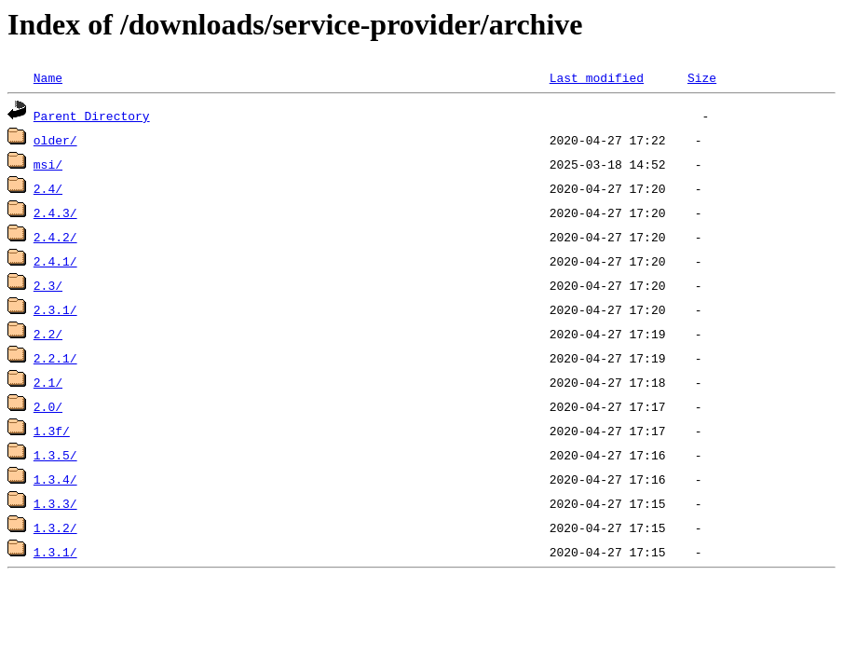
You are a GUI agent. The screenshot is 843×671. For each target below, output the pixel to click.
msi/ (48, 164)
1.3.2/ (55, 527)
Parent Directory (92, 115)
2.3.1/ (55, 309)
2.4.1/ (55, 261)
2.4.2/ (55, 236)
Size (701, 77)
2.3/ (48, 285)
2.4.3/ (55, 212)
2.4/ (48, 188)
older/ (55, 139)
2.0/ (48, 406)
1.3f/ (52, 430)
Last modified (597, 77)
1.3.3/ (55, 503)
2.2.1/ (55, 357)
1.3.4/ (55, 479)
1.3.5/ (55, 454)
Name (48, 77)
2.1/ (48, 382)
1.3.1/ (55, 551)
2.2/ (48, 333)
